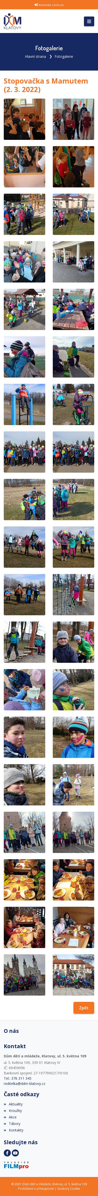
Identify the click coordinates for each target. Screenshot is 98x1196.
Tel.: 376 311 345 (17, 1078)
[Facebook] (7, 1152)
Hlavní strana (35, 56)
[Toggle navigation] (89, 22)
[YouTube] (15, 1152)
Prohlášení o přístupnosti (36, 1188)
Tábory (12, 1123)
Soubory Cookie (68, 1188)
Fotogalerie (64, 56)
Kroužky (13, 1110)
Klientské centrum (51, 5)
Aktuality (13, 1104)
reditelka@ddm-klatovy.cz (24, 1083)
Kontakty (13, 1130)
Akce (10, 1117)
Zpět (83, 1008)
